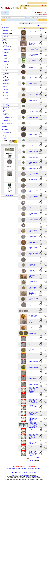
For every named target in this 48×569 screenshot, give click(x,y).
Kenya (4, 67)
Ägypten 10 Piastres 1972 (33, 134)
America (3, 37)
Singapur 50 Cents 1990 (33, 128)
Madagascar (5, 73)
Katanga (4, 71)
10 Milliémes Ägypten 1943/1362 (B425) (32, 271)
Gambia (4, 55)
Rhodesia (5, 89)
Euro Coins (4, 36)
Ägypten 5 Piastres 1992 (33, 83)
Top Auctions (31, 2)
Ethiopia (4, 48)
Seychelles (5, 96)
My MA (37, 2)
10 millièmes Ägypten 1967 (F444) (32, 208)
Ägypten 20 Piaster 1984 (33, 106)
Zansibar (5, 95)
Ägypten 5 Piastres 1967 (33, 338)
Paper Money (4, 125)
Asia (3, 39)
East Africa (5, 114)
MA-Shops (9, 468)
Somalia (4, 101)
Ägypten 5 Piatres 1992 (33, 100)
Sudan (4, 102)
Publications (4, 129)
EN (44, 5)
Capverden (5, 61)
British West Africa (6, 49)
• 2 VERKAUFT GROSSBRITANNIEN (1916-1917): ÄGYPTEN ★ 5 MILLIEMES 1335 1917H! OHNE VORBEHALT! (33, 407)
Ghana (4, 58)
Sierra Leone (5, 98)
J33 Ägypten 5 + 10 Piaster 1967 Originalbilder (32, 276)
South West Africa (6, 105)
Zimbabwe (5, 99)
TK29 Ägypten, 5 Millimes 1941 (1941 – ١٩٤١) (33, 55)
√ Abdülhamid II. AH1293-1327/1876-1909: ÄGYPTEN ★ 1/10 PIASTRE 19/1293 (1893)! (33, 436)
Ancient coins (4, 27)
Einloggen (24, 5)
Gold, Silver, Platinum (6, 25)
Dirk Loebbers (14, 468)
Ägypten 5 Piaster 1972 (33, 77)
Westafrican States (6, 117)
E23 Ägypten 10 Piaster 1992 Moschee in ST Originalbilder (33, 316)
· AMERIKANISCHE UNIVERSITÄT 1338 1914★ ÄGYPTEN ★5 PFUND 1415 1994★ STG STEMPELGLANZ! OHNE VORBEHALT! (33, 425)
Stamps (3, 135)
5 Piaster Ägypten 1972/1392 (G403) (32, 259)
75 (28, 460)
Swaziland (5, 107)
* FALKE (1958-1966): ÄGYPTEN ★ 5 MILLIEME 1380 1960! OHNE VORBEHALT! (33, 442)
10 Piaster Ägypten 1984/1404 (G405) (32, 186)
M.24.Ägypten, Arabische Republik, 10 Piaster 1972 (33, 49)
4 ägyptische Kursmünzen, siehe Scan (33, 310)
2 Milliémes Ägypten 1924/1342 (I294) (32, 265)
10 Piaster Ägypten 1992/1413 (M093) (32, 288)
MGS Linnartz (37, 468)
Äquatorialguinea (6, 46)
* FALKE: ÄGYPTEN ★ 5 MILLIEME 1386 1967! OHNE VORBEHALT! (33, 413)
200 (32, 460)
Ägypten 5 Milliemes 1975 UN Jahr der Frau (33, 163)
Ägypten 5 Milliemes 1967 (33, 140)
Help (16, 472)
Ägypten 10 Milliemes (32, 333)
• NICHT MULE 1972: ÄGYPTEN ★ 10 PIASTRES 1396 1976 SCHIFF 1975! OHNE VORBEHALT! (33, 453)
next (37, 25)
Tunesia (4, 113)
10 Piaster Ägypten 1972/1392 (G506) (32, 237)
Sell (41, 2)
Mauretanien (5, 79)
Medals (3, 126)
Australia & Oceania (6, 123)
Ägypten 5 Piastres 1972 (33, 151)
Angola (4, 45)
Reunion (4, 88)
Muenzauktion (28, 476)
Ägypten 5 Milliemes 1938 (33, 355)
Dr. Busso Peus (21, 468)
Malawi (4, 74)
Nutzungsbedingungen (35, 476)
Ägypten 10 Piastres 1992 (33, 367)
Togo (4, 110)
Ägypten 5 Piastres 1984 (33, 89)
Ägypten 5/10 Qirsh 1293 (33, 145)
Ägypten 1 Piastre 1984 (33, 123)
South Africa (5, 104)
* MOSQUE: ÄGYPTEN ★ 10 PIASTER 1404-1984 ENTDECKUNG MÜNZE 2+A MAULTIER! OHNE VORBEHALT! (33, 448)
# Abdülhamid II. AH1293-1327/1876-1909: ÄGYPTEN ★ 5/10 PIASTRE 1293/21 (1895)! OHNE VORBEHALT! (33, 390)
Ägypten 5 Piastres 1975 (33, 157)
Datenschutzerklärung (32, 472)
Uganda (4, 116)
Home (13, 472)
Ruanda (4, 91)
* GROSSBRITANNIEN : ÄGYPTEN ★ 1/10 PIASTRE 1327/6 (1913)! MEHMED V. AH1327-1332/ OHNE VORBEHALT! (33, 419)
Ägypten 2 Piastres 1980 (33, 94)
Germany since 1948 (6, 33)
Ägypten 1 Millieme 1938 (33, 242)
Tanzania (5, 108)
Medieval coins (5, 28)
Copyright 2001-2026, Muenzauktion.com (19, 475)
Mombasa (5, 82)
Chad (4, 111)
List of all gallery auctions (9, 195)
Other (4, 122)
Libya (4, 70)
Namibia (4, 85)
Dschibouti (5, 52)
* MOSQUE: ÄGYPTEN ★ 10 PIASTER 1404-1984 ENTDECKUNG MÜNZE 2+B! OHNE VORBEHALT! (33, 431)
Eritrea (4, 54)
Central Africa (5, 120)
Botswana (5, 51)
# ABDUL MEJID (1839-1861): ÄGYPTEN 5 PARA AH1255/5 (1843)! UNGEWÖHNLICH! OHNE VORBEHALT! (33, 396)
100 (30, 460)
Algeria (4, 43)
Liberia (4, 68)
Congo (4, 65)
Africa (3, 40)
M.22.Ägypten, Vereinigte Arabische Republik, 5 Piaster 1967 (33, 38)
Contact (37, 5)
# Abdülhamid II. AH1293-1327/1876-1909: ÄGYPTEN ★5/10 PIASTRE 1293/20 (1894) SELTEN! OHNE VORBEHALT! (33, 402)
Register (45, 2)
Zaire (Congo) (5, 119)
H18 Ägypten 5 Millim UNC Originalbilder (32, 328)
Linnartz (32, 468)
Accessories (4, 130)
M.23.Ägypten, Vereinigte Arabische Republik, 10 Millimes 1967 (33, 43)
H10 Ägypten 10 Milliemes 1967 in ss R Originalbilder (33, 321)
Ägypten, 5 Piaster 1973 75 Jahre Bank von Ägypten (33, 304)
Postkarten (4, 138)
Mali (4, 76)
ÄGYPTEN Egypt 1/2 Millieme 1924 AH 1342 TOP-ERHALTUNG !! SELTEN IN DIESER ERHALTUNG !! (33, 72)
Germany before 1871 (6, 30)
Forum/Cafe (31, 5)
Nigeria (4, 86)
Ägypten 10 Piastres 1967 (33, 111)
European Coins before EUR (7, 34)
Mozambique (5, 83)
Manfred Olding (27, 468)
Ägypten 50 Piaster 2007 (33, 168)
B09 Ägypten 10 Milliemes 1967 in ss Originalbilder (32, 293)
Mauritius (5, 80)
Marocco (5, 77)
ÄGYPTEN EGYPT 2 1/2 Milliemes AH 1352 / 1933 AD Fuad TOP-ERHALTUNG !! (33, 66)
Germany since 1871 (6, 31)
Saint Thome (5, 92)
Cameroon (5, 62)
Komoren (5, 64)
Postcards (4, 136)
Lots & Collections (5, 132)
